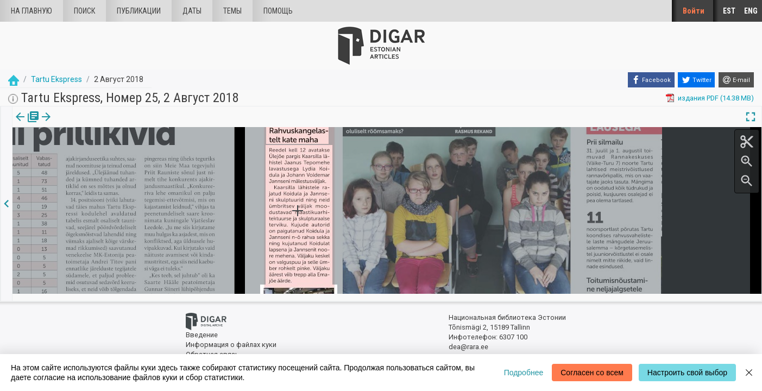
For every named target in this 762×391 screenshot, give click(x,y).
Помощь (278, 11)
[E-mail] (736, 79)
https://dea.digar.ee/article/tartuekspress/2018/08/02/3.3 (103, 154)
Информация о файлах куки (231, 338)
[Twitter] (696, 79)
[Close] (748, 372)
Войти (693, 11)
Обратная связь (212, 348)
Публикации (139, 11)
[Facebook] (651, 79)
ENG (751, 11)
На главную (31, 11)
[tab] (25, 124)
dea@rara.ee (468, 340)
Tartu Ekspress (56, 79)
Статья (72, 124)
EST (729, 11)
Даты (191, 11)
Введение (202, 329)
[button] (88, 124)
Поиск (84, 11)
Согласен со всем (592, 372)
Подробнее (524, 372)
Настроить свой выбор (687, 372)
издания (25, 124)
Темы (232, 11)
